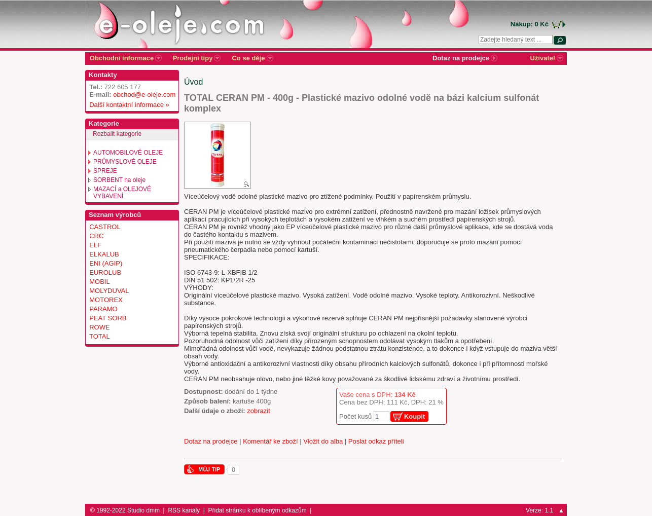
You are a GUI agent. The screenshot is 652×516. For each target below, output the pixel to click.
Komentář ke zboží (270, 441)
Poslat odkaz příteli (376, 441)
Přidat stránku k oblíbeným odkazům (257, 510)
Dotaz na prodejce (211, 441)
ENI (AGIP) (105, 263)
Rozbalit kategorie (117, 133)
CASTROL (104, 227)
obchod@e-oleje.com (144, 94)
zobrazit (258, 411)
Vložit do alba (323, 441)
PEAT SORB (107, 318)
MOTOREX (106, 300)
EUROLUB (105, 272)
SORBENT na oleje (119, 179)
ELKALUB (104, 254)
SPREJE (105, 170)
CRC (96, 236)
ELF (95, 245)
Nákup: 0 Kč (530, 24)
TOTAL (99, 336)
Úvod (193, 82)
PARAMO (103, 309)
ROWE (99, 327)
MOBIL (99, 281)
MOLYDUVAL (109, 290)
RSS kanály (184, 510)
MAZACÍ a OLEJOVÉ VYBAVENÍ (122, 193)
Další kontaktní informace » (127, 104)
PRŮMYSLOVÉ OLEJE (125, 161)
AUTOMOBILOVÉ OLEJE (128, 152)
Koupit (414, 416)
